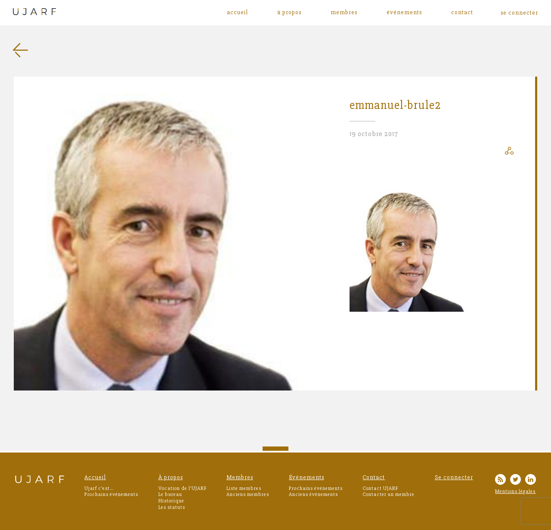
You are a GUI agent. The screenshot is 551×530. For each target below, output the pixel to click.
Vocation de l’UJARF (182, 488)
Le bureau (170, 494)
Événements (404, 12)
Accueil (237, 12)
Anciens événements (313, 494)
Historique (171, 501)
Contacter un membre (388, 494)
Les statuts (171, 507)
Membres (344, 12)
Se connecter (454, 477)
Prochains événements (111, 494)
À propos (289, 12)
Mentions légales (515, 491)
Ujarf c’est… (99, 488)
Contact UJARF (380, 488)
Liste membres (243, 488)
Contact (462, 12)
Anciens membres (247, 494)
